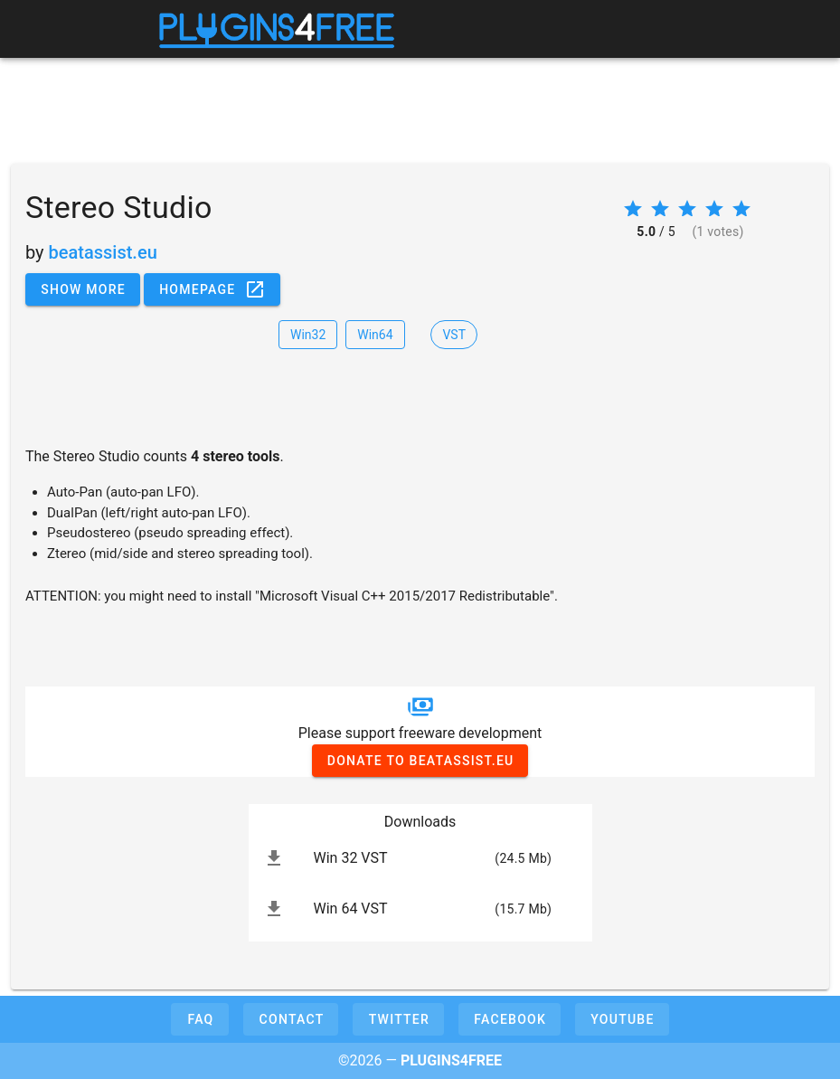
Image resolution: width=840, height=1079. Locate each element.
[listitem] (420, 858)
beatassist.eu (103, 252)
